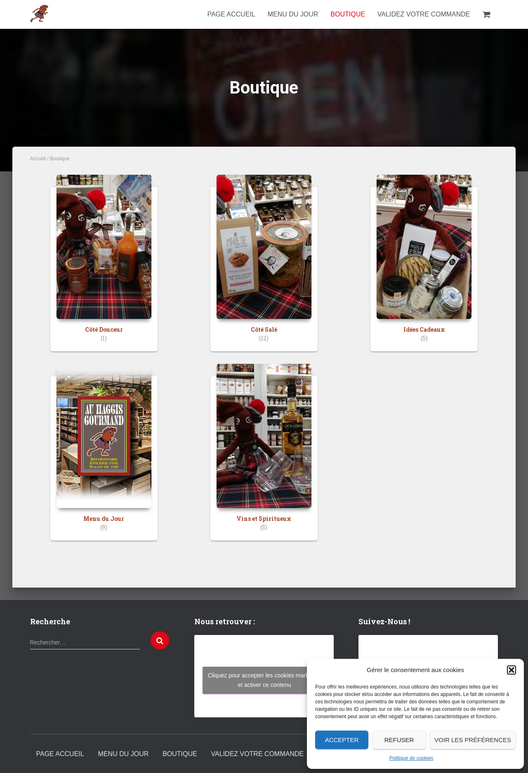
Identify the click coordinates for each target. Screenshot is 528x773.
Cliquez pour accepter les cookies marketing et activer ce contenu (264, 680)
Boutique (347, 14)
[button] (511, 670)
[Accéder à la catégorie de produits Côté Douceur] (104, 269)
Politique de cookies (411, 758)
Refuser (399, 739)
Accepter (342, 739)
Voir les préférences (472, 739)
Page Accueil (231, 14)
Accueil (38, 159)
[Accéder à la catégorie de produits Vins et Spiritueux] (264, 458)
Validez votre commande (423, 14)
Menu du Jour (293, 14)
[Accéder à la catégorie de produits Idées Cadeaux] (424, 269)
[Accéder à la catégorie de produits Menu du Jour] (104, 458)
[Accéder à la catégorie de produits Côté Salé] (264, 269)
